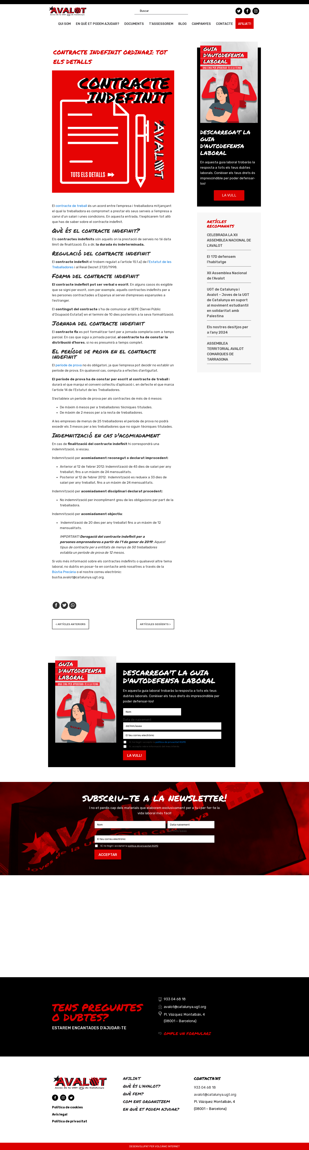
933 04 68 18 (205, 1087)
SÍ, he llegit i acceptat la (129, 846)
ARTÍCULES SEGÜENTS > (155, 624)
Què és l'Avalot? (141, 1086)
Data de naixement (137, 720)
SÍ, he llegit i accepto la (157, 742)
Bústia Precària (64, 572)
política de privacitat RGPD (170, 742)
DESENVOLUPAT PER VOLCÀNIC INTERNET (154, 1146)
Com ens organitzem (146, 1101)
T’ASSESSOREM (161, 24)
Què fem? (133, 1094)
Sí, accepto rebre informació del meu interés (154, 746)
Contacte (224, 24)
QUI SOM (64, 24)
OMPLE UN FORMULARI (187, 1033)
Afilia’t (132, 1078)
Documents (134, 24)
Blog (182, 24)
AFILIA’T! (244, 24)
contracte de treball (72, 206)
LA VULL (229, 195)
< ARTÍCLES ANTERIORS (71, 624)
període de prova (69, 365)
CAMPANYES (201, 24)
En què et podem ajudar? (97, 24)
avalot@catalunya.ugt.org (215, 1094)
